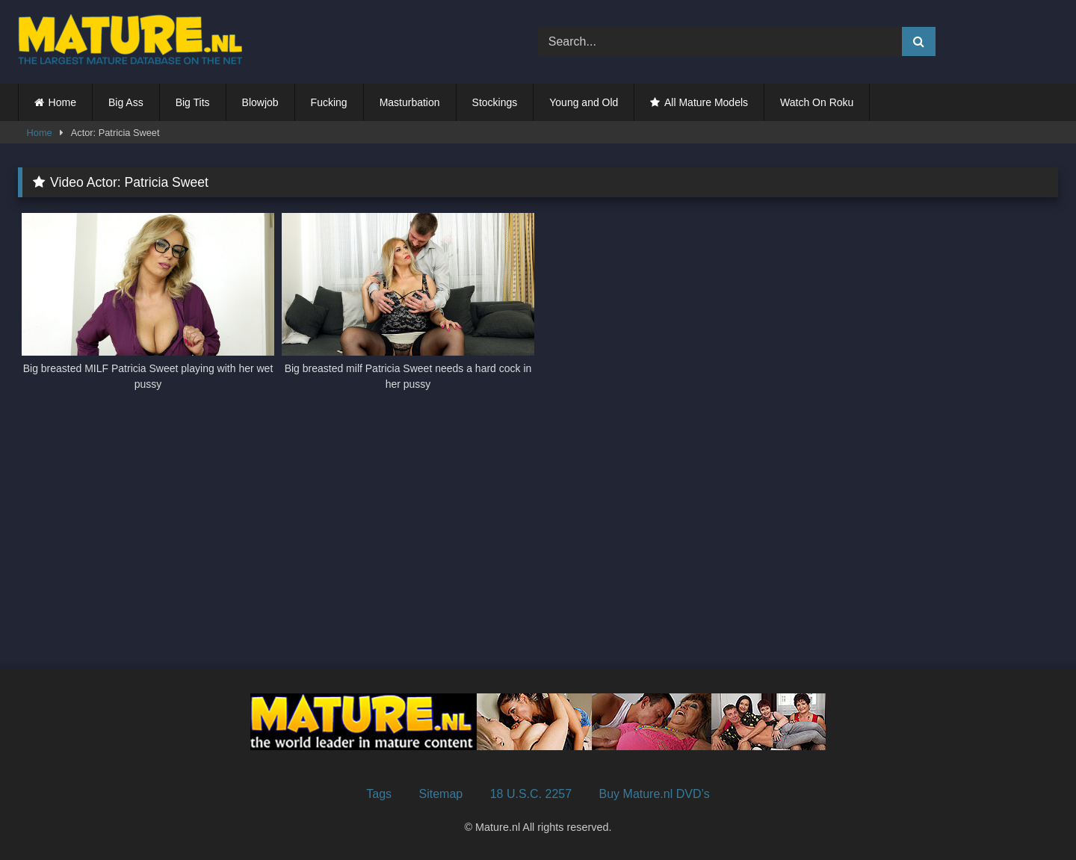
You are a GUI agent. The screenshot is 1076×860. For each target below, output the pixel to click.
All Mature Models (706, 102)
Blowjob (260, 102)
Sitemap (441, 794)
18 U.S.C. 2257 (531, 794)
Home (62, 102)
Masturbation (410, 102)
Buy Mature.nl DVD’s (654, 794)
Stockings (495, 102)
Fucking (329, 102)
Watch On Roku (816, 102)
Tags (379, 794)
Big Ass (125, 102)
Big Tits (193, 102)
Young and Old (583, 102)
